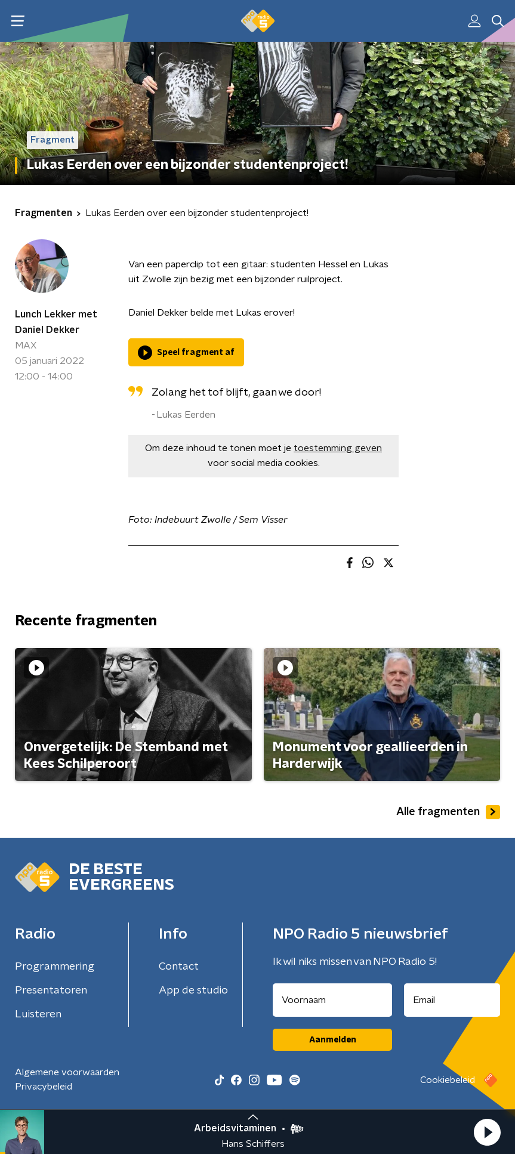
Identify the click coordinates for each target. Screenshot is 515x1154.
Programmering (54, 966)
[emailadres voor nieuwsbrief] (452, 1000)
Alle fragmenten (448, 812)
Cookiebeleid (447, 1080)
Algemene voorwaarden (67, 1072)
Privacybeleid (43, 1086)
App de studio (193, 990)
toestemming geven (338, 448)
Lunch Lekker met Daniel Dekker (56, 322)
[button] (487, 1132)
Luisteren (38, 1014)
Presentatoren (51, 990)
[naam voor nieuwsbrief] (332, 1000)
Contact (179, 966)
